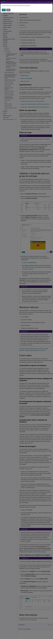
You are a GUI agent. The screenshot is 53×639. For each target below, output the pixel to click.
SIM (4, 10)
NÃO (8, 10)
